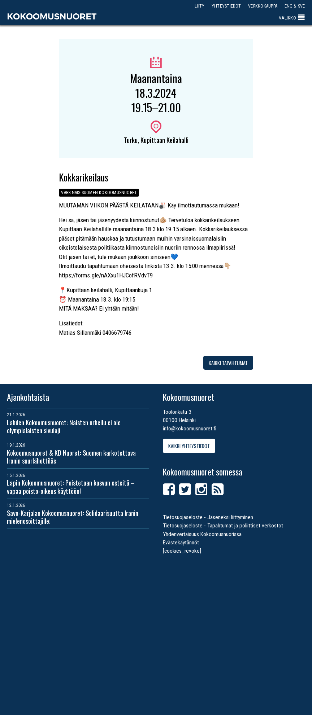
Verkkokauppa (262, 6)
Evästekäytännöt (181, 542)
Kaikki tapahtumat (228, 363)
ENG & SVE (295, 6)
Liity (199, 6)
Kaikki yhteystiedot (189, 445)
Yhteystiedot (226, 6)
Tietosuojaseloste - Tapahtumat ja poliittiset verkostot (223, 525)
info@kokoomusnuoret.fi (189, 428)
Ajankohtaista (28, 397)
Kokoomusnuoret (52, 16)
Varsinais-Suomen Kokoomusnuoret (99, 192)
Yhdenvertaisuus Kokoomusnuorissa (202, 534)
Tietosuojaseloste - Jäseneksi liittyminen (208, 517)
